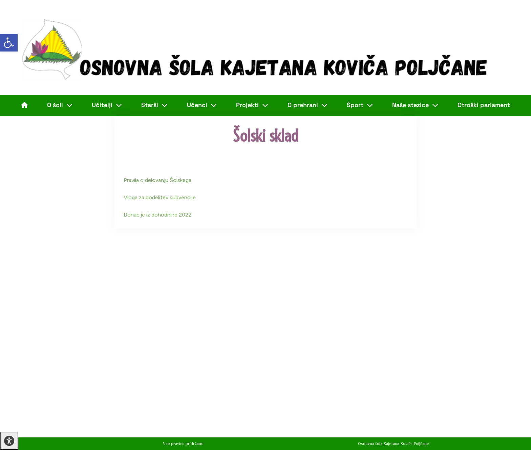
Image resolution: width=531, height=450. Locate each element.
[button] (9, 43)
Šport (360, 105)
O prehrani (307, 105)
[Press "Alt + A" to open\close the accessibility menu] (9, 441)
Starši (154, 105)
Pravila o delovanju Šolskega (157, 180)
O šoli (59, 105)
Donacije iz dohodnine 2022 (157, 214)
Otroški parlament (484, 105)
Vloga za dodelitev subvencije (160, 197)
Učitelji (107, 105)
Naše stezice (415, 105)
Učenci (202, 105)
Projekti (252, 105)
